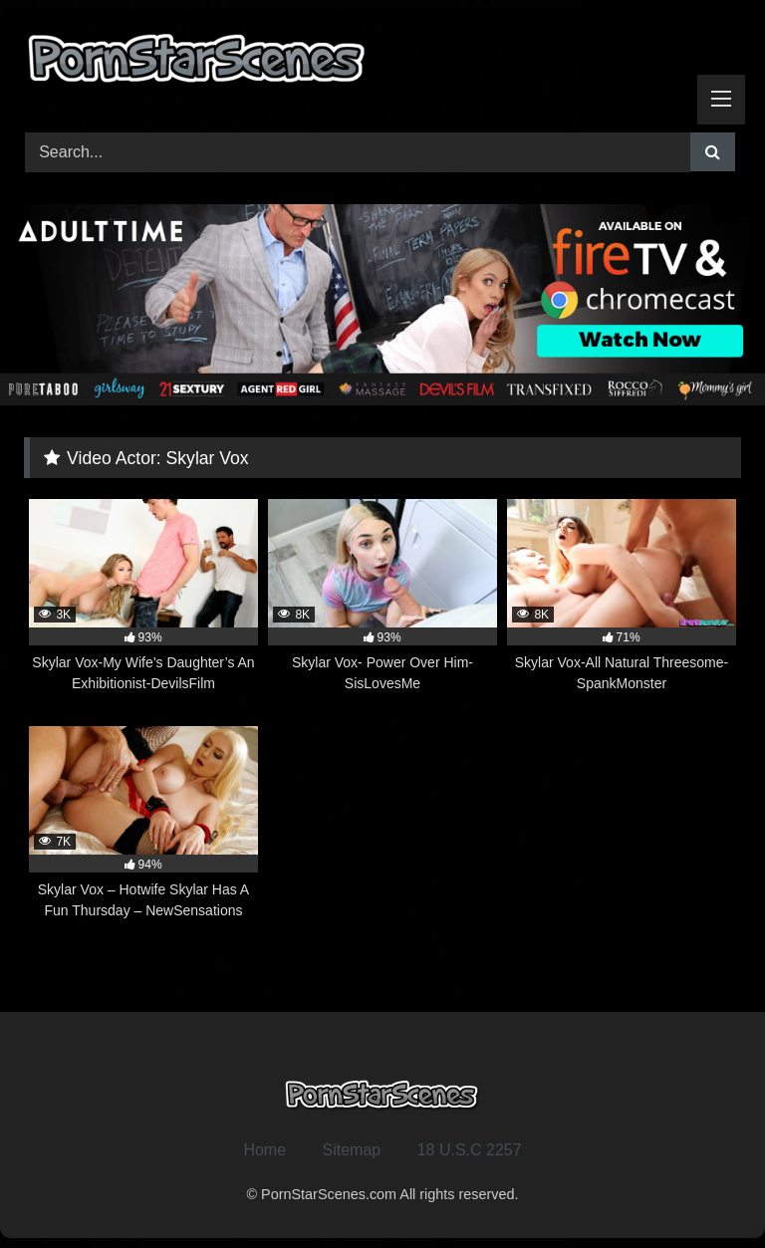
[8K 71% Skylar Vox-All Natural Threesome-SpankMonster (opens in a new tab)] (621, 596)
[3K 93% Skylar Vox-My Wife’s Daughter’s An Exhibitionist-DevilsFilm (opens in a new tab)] (143, 596)
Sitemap (352, 1149)
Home (264, 1149)
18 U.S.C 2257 (469, 1149)
